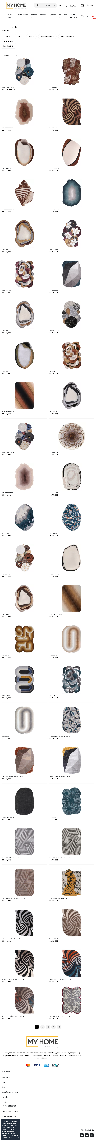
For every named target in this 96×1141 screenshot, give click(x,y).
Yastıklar (85, 16)
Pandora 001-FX (54, 330)
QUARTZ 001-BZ (7, 493)
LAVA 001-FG (6, 330)
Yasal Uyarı (6, 1121)
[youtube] (87, 1135)
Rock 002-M (53, 533)
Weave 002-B (53, 939)
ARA (60, 5)
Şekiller (53, 16)
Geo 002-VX (6, 695)
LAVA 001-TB (6, 614)
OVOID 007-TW (54, 168)
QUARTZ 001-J (54, 209)
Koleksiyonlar (22, 16)
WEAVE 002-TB (54, 128)
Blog (3, 1087)
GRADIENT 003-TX (8, 412)
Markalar (5, 1097)
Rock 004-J (5, 533)
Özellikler (63, 16)
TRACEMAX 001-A (8, 817)
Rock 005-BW (53, 493)
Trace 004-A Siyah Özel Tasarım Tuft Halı (61, 858)
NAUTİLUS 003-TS (8, 209)
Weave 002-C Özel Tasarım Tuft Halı (13, 979)
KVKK (4, 1126)
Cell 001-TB (53, 371)
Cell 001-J (52, 695)
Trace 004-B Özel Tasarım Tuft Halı (12, 858)
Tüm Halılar (10, 16)
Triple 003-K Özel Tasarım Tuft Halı (12, 776)
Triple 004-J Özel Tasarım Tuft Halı (59, 736)
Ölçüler (43, 16)
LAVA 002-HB (6, 371)
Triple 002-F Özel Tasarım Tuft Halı (59, 776)
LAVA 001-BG (6, 249)
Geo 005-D (5, 736)
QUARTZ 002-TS (7, 128)
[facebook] (82, 1135)
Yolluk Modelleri (74, 16)
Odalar (34, 16)
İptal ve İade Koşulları (10, 1111)
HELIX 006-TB (53, 87)
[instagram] (92, 1135)
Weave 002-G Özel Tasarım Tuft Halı (60, 979)
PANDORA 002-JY (8, 452)
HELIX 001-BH (53, 452)
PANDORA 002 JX (8, 87)
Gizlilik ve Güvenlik (9, 1116)
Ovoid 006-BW (54, 574)
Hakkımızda (6, 1077)
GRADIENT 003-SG (55, 614)
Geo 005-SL (53, 655)
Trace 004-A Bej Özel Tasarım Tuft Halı (14, 898)
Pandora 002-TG (7, 574)
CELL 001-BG (6, 290)
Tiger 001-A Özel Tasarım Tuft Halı (59, 898)
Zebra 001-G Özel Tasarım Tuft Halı (60, 1016)
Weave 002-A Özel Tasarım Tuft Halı (13, 939)
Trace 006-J (53, 817)
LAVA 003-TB (6, 168)
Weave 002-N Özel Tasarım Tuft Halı (13, 1016)
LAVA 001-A (53, 412)
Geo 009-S (5, 655)
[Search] (45, 5)
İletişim (4, 1102)
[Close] (18, 1137)
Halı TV (4, 1082)
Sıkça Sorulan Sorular (10, 1092)
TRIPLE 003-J (53, 290)
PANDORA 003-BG (55, 249)
